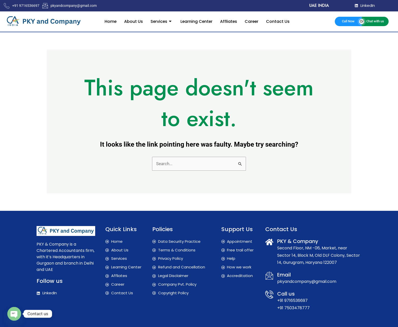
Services (161, 21)
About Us (132, 21)
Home (109, 21)
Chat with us (375, 21)
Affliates (229, 21)
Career (252, 21)
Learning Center (196, 21)
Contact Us (279, 21)
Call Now (348, 21)
